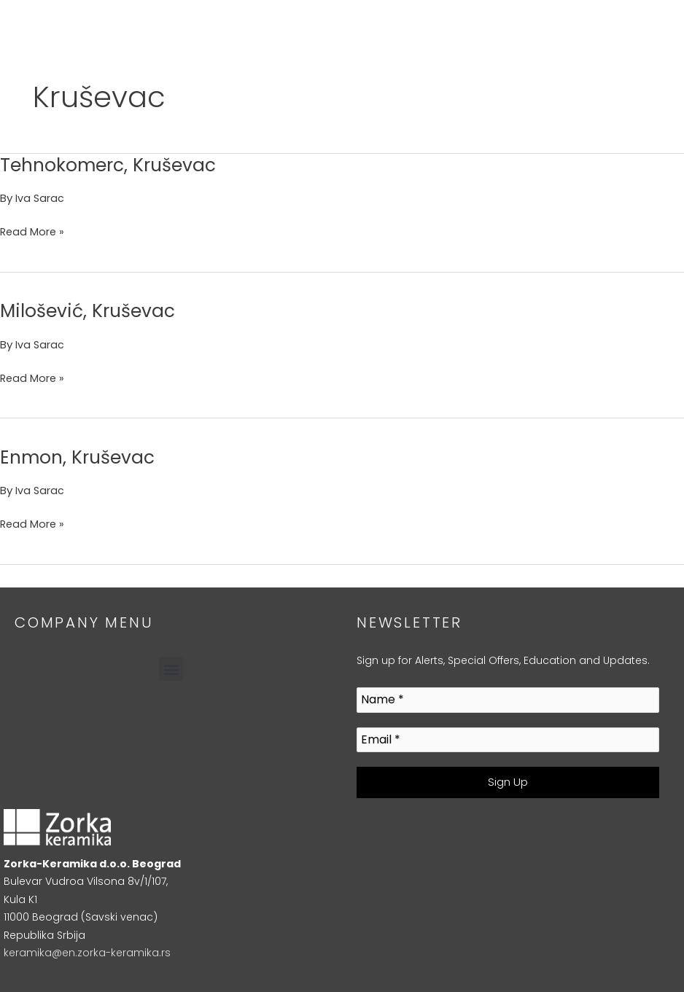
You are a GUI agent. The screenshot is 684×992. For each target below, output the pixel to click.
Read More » (33, 230)
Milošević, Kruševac (92, 310)
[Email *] (508, 740)
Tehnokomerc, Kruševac (114, 165)
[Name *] (508, 700)
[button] (171, 669)
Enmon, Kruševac (81, 457)
